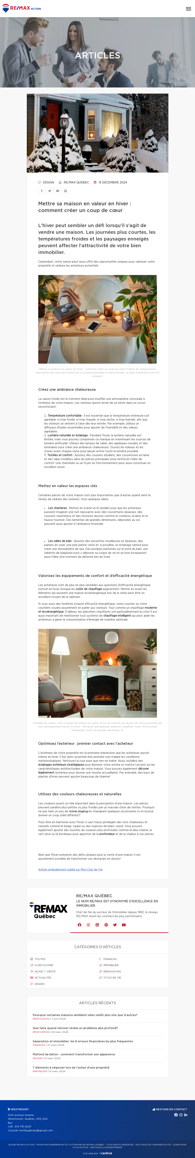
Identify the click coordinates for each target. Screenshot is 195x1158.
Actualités (40, 977)
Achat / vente (43, 971)
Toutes (37, 959)
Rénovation (110, 971)
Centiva (105, 1153)
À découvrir (41, 965)
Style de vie (110, 977)
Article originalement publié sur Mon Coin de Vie (70, 869)
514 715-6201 (23, 1126)
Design (46, 182)
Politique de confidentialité (153, 1145)
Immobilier (108, 965)
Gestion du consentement (106, 1148)
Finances (108, 959)
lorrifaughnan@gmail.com (36, 1130)
